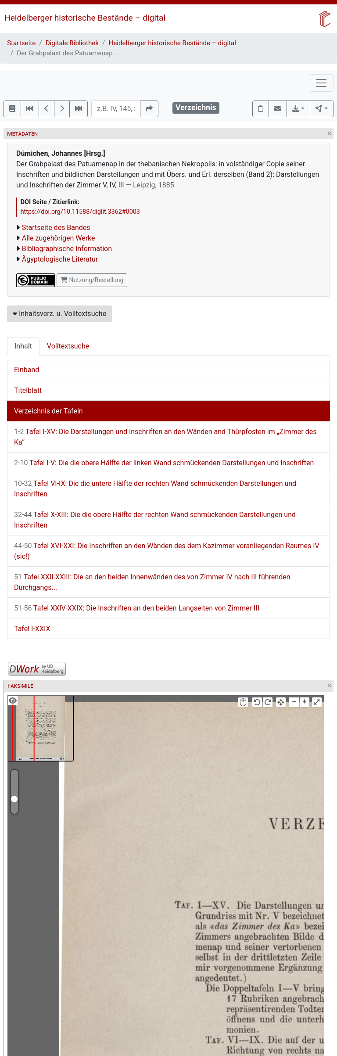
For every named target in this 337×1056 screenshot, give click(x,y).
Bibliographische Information (67, 248)
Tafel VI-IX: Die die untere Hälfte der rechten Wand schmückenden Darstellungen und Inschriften (155, 488)
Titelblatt (28, 390)
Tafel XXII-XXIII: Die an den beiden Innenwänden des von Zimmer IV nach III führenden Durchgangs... (152, 582)
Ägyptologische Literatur (60, 259)
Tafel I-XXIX (32, 629)
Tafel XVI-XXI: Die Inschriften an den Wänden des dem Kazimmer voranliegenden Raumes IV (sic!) (166, 551)
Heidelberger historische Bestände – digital (84, 18)
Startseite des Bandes (56, 227)
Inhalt (23, 346)
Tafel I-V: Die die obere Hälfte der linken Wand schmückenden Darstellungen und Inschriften (164, 463)
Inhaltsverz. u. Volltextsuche (59, 313)
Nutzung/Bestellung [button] (92, 280)
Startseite (21, 43)
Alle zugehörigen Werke (58, 238)
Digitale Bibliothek (72, 43)
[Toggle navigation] (321, 83)
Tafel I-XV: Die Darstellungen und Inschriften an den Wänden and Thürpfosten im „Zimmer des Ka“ (165, 436)
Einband (26, 370)
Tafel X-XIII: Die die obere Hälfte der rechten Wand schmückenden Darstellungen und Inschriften (155, 519)
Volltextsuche (68, 346)
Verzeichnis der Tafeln (48, 411)
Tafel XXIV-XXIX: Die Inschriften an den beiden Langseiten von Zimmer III (136, 608)
